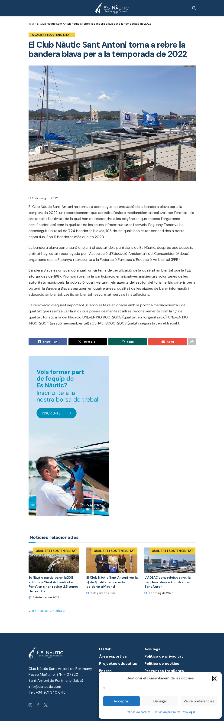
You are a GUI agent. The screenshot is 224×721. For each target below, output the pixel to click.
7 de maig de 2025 (158, 593)
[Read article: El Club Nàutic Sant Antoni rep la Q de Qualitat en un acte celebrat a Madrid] (111, 560)
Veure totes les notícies (47, 611)
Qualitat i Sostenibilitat (51, 35)
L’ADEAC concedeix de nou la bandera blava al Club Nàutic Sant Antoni (167, 582)
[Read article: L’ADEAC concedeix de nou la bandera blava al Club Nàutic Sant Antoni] (169, 560)
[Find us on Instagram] (30, 705)
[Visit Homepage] (112, 8)
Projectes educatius (118, 663)
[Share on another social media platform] (192, 341)
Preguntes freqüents (164, 670)
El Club (105, 649)
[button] (214, 678)
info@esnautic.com (45, 686)
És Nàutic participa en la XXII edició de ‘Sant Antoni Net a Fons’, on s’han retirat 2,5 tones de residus (53, 584)
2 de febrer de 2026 (44, 597)
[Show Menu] (30, 8)
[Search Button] (194, 8)
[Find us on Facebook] (38, 705)
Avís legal (189, 712)
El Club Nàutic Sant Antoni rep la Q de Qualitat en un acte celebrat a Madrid (111, 582)
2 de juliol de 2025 (100, 593)
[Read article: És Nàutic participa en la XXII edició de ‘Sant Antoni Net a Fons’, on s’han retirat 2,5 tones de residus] (54, 560)
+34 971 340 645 (50, 692)
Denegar (160, 701)
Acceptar (121, 701)
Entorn (105, 670)
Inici (31, 24)
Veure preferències (199, 701)
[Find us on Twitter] (46, 705)
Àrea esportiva (113, 656)
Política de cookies (138, 712)
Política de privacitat (166, 712)
